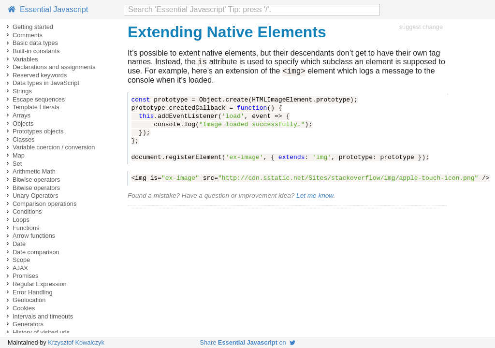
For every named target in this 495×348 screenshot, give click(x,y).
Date (19, 243)
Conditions (27, 211)
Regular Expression (40, 284)
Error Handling (33, 292)
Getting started (33, 26)
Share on (247, 342)
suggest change (421, 26)
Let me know (314, 198)
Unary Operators (35, 195)
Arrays (21, 115)
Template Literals (36, 107)
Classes (24, 139)
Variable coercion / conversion (54, 147)
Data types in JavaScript (46, 83)
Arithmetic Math (34, 171)
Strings (22, 91)
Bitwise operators (36, 179)
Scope (21, 259)
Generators (28, 324)
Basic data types (35, 42)
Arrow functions (34, 235)
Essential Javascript (48, 9)
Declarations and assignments (54, 67)
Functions (26, 228)
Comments (28, 35)
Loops (21, 219)
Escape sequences (39, 99)
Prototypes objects (38, 131)
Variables (25, 59)
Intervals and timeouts (43, 316)
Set (17, 163)
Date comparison (36, 252)
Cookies (24, 308)
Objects (23, 123)
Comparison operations (44, 203)
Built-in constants (36, 51)
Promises (25, 275)
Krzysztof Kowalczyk (76, 342)
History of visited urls (41, 332)
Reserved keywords (40, 75)
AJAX (20, 268)
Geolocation (29, 300)
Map (19, 155)
